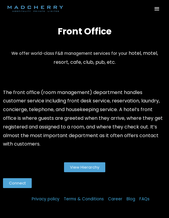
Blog (131, 199)
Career (115, 199)
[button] (84, 167)
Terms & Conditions (84, 199)
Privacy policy (46, 199)
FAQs (144, 199)
